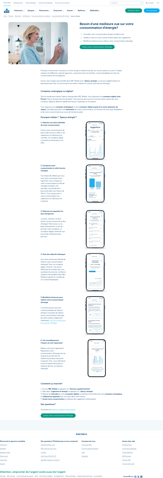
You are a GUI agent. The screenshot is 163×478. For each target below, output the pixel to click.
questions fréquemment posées (63, 410)
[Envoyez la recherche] (142, 3)
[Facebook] (135, 476)
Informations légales (46, 476)
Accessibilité (98, 476)
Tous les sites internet (62, 3)
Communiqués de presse (24, 476)
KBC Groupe (11, 476)
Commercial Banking (45, 3)
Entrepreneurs (18, 3)
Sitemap (2, 476)
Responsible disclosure (85, 476)
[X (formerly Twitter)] (138, 476)
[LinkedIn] (141, 476)
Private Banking (30, 3)
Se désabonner (59, 476)
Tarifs (36, 476)
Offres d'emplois (70, 476)
